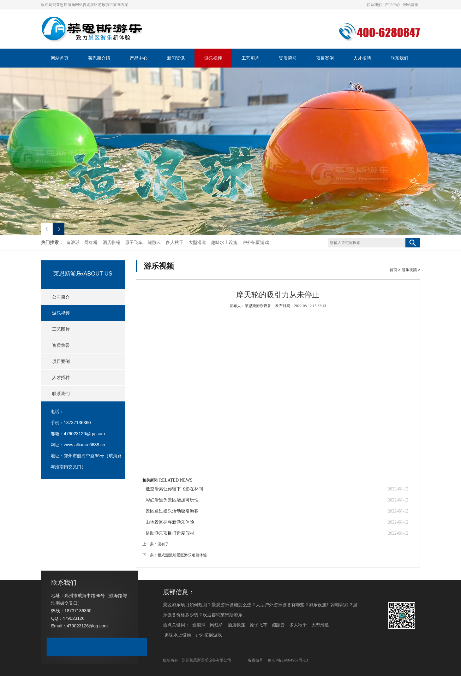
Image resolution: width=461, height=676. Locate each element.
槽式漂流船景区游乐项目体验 (182, 555)
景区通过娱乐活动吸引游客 (172, 511)
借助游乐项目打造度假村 (170, 533)
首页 (393, 270)
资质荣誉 (287, 58)
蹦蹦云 (154, 242)
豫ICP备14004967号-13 (288, 660)
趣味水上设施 (224, 242)
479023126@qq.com (84, 433)
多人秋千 (174, 242)
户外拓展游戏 (255, 242)
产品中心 (392, 5)
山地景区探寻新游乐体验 (170, 522)
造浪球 (73, 242)
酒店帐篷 (111, 242)
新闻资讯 (176, 58)
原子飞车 (134, 242)
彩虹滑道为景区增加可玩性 (172, 500)
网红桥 (91, 242)
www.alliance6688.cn (84, 444)
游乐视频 (213, 58)
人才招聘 (362, 58)
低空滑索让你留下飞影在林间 (174, 489)
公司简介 (61, 296)
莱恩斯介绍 (99, 58)
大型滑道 (197, 242)
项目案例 (325, 58)
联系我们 (374, 5)
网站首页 (410, 5)
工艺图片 (250, 58)
